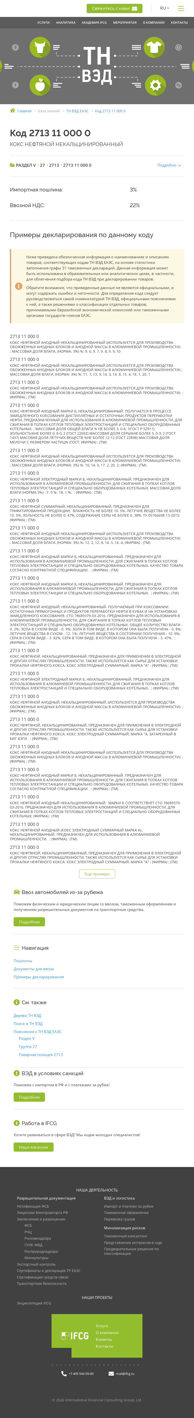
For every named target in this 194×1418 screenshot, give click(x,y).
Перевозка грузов (119, 1219)
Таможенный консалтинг (126, 1236)
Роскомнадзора (38, 1238)
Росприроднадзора (41, 1251)
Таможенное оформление (126, 1213)
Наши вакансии (33, 1147)
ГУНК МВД (33, 1245)
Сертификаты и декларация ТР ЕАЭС (49, 1271)
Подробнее (29, 921)
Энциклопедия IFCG (34, 1303)
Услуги (102, 1325)
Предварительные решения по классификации (131, 1251)
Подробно (166, 165)
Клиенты (104, 1339)
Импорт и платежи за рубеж (128, 1206)
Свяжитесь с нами (114, 8)
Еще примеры (97, 873)
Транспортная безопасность (42, 1284)
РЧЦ (28, 1232)
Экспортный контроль (36, 1264)
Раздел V (27, 1038)
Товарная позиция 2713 (41, 1054)
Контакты (104, 1346)
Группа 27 (28, 1046)
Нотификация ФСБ (33, 1206)
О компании (107, 1332)
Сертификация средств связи (42, 1277)
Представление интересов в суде (133, 1243)
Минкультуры (36, 1258)
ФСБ (28, 1226)
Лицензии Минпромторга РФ (42, 1213)
